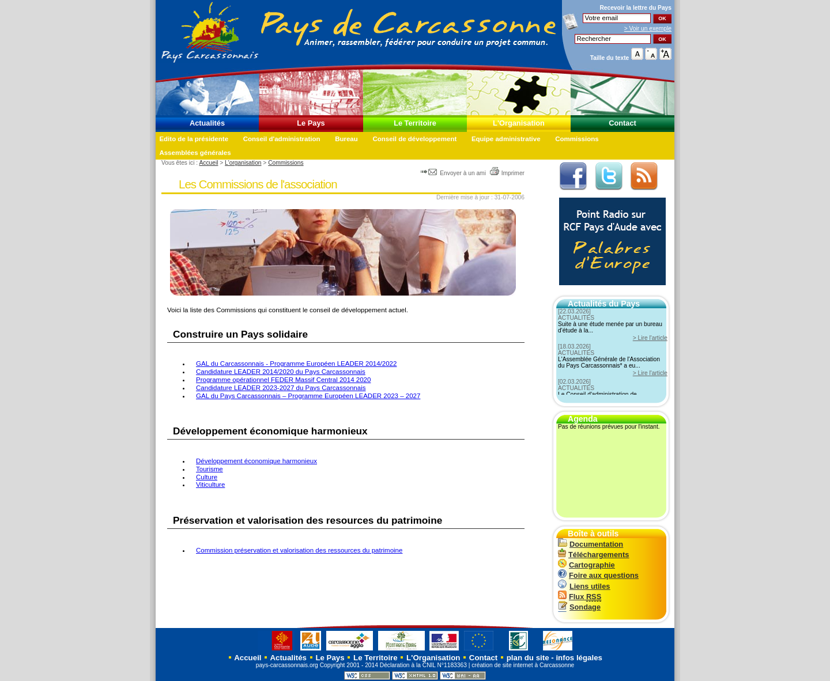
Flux (579, 596)
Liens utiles (584, 586)
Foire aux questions (598, 575)
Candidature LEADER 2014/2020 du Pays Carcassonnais (280, 371)
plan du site (528, 657)
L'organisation (243, 163)
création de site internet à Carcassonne (522, 665)
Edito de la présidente (193, 138)
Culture (206, 477)
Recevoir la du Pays (635, 8)
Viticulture (210, 484)
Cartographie (586, 565)
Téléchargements (593, 554)
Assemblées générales (195, 152)
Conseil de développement (414, 138)
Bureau (346, 138)
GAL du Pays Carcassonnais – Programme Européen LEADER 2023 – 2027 (308, 395)
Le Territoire (415, 123)
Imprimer (507, 173)
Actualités (207, 123)
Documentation (590, 544)
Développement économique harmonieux (256, 460)
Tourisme (209, 469)
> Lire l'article (650, 338)
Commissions (577, 138)
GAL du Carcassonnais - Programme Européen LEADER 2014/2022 (296, 363)
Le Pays (311, 123)
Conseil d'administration (281, 138)
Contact (622, 123)
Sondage (579, 607)
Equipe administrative (506, 138)
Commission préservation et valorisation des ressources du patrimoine (299, 550)
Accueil (208, 163)
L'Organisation (519, 123)
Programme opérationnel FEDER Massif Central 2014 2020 (283, 379)
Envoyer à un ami (454, 173)
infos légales (579, 657)
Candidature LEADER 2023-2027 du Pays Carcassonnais (280, 387)
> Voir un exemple (647, 28)
